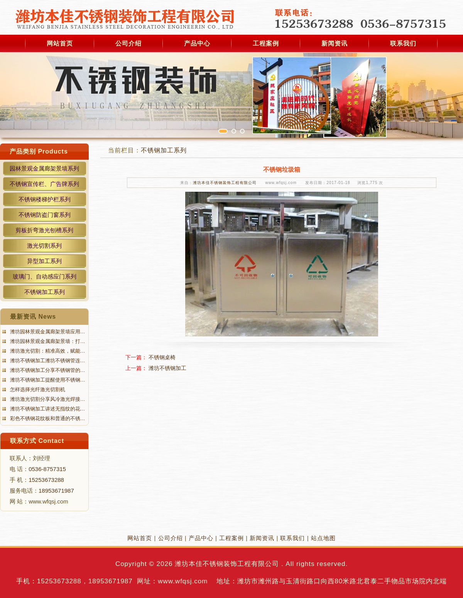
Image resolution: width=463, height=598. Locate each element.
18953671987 (56, 490)
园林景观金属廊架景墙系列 (44, 168)
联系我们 (403, 43)
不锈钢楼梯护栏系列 (45, 199)
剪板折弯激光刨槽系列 (44, 230)
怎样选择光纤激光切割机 (36, 389)
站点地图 (323, 538)
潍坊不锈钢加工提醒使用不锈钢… (46, 380)
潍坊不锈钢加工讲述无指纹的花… (46, 409)
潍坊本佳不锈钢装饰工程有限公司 (225, 183)
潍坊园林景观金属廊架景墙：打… (46, 341)
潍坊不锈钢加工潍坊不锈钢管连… (46, 360)
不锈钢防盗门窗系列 (45, 214)
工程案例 (266, 43)
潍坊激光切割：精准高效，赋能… (46, 351)
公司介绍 (128, 43)
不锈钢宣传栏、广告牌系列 (44, 184)
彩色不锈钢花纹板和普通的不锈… (46, 418)
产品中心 (197, 43)
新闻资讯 (334, 43)
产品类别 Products (39, 151)
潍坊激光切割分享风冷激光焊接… (46, 399)
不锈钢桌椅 (162, 357)
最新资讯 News (33, 316)
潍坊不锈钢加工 (167, 368)
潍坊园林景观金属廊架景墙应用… (46, 331)
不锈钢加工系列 (44, 292)
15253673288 (46, 479)
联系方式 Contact (37, 441)
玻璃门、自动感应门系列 (44, 276)
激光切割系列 (44, 245)
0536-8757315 (47, 469)
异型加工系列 (44, 261)
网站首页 (60, 43)
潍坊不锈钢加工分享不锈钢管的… (46, 370)
